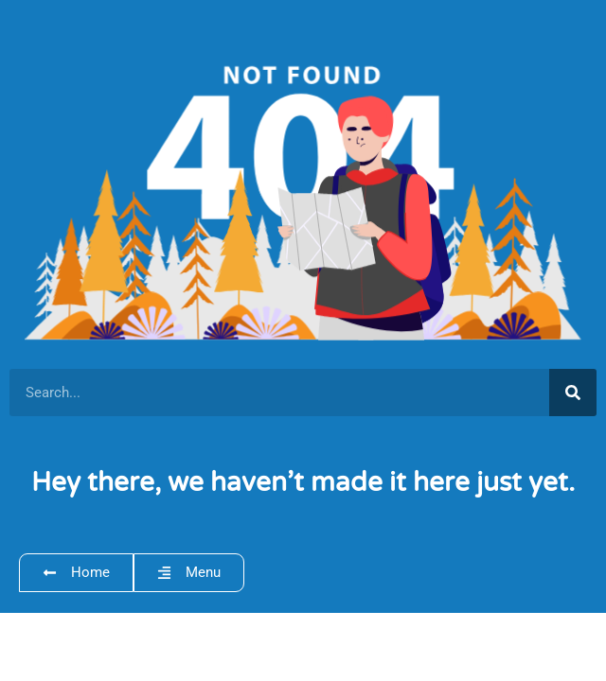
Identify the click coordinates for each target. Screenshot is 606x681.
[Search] (573, 392)
